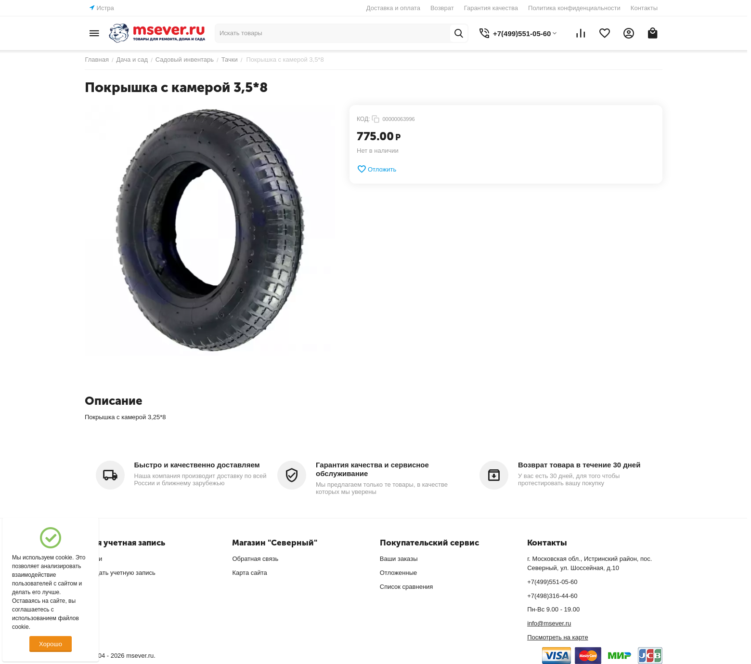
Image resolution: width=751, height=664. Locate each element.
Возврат (442, 8)
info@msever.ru (549, 623)
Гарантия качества (491, 8)
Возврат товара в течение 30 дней (579, 465)
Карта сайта (249, 572)
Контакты (644, 8)
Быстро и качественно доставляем (197, 465)
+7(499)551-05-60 (552, 581)
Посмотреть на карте (557, 637)
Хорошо (50, 644)
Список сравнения (406, 586)
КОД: (363, 119)
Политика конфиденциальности (574, 8)
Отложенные (398, 572)
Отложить (376, 169)
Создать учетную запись (120, 572)
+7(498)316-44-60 (552, 595)
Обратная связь (255, 558)
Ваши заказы (399, 558)
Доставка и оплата (393, 8)
